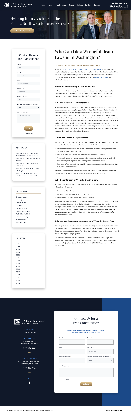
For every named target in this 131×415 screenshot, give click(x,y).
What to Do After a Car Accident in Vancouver (28, 165)
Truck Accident (21, 219)
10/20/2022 (63, 65)
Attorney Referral (48, 410)
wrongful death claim (101, 77)
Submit (28, 128)
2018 (18, 263)
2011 (18, 277)
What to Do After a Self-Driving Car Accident (28, 160)
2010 (18, 280)
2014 (18, 269)
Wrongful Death (93, 65)
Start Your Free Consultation (22, 31)
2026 (18, 244)
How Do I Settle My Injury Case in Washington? (27, 170)
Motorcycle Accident (23, 211)
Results (71, 5)
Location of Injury (22, 96)
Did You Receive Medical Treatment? (28, 104)
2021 (18, 258)
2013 (18, 272)
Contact (97, 5)
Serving (88, 5)
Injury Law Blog (21, 208)
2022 (18, 255)
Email (19, 80)
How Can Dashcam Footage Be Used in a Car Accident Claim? (26, 175)
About (50, 5)
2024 (18, 249)
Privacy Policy (39, 410)
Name (19, 64)
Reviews (80, 5)
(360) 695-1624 (118, 6)
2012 (18, 275)
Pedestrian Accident (23, 214)
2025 (18, 246)
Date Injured (21, 88)
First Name (62, 338)
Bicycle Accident (21, 197)
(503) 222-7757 (29, 368)
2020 (18, 261)
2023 (18, 252)
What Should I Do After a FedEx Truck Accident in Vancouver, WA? (27, 155)
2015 (18, 266)
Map (29, 352)
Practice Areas (61, 5)
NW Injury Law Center (76, 65)
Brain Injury (20, 200)
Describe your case (23, 112)
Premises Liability (22, 217)
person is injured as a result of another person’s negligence (81, 69)
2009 (18, 283)
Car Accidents (21, 203)
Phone (19, 72)
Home (43, 5)
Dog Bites (19, 205)
